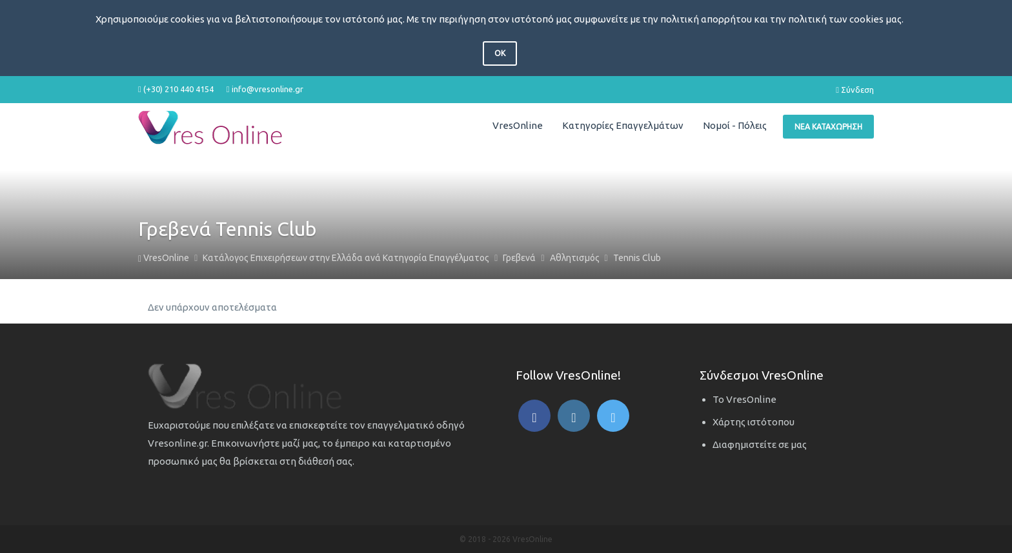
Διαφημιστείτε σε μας (760, 444)
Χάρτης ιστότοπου (753, 421)
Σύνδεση (855, 89)
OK (499, 53)
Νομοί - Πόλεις (735, 125)
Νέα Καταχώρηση (828, 126)
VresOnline (517, 125)
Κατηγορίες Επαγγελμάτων (622, 125)
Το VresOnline (744, 399)
